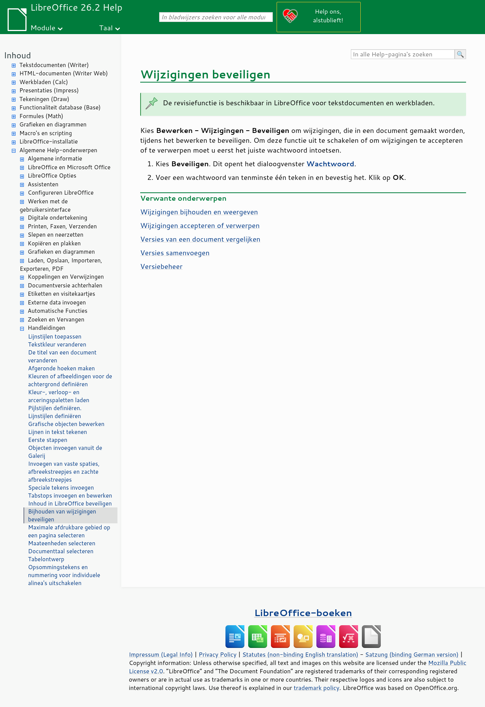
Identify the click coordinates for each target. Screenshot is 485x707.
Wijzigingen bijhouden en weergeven (199, 212)
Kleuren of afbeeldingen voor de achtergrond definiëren (70, 380)
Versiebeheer (161, 266)
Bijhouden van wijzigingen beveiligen (62, 515)
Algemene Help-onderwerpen (58, 150)
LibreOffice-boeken (303, 612)
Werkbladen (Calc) (43, 82)
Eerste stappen (47, 440)
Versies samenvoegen (175, 253)
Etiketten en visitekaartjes (61, 294)
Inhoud (17, 55)
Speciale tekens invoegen (61, 488)
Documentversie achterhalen (65, 285)
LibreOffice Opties (52, 175)
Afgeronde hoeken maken (61, 368)
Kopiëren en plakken (54, 243)
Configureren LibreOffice (61, 193)
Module (42, 27)
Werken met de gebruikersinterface (45, 205)
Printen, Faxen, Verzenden (62, 226)
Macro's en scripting (45, 133)
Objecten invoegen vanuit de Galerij (65, 452)
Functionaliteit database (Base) (60, 107)
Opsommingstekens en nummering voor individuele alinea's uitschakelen (64, 575)
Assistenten (43, 184)
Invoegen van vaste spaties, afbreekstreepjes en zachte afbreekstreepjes (64, 472)
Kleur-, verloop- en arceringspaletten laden (58, 396)
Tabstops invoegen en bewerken (70, 495)
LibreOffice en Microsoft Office (69, 167)
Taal (106, 27)
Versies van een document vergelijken (200, 239)
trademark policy (316, 688)
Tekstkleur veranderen (57, 344)
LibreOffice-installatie (48, 141)
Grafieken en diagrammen (52, 124)
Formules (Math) (41, 116)
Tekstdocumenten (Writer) (54, 65)
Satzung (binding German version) (412, 654)
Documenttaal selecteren (61, 551)
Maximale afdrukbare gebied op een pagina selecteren (69, 531)
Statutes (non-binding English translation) (300, 654)
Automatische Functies (58, 311)
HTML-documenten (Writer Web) (63, 73)
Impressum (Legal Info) (161, 654)
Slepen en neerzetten (55, 235)
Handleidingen (46, 328)
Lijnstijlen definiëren (54, 416)
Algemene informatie (55, 158)
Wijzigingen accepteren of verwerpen (200, 225)
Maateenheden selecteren (61, 543)
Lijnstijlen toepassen (54, 336)
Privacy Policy (217, 654)
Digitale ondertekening (57, 218)
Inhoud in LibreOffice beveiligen (70, 503)
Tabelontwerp (46, 559)
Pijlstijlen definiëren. (54, 408)
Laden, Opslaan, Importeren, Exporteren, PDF (61, 264)
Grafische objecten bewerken (66, 424)
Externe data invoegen (57, 302)
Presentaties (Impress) (49, 90)
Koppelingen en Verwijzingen (66, 277)
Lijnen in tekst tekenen (57, 432)
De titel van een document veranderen (62, 356)
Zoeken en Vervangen (56, 319)
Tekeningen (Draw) (44, 99)
